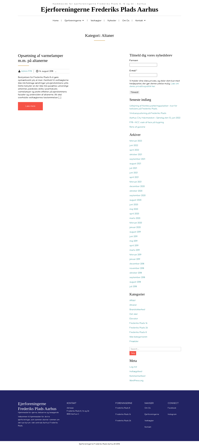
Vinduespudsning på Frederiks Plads (147, 113)
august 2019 (135, 232)
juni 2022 (133, 145)
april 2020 (134, 214)
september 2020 (137, 195)
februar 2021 (135, 182)
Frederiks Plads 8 (138, 332)
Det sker (133, 314)
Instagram (172, 414)
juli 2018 (133, 286)
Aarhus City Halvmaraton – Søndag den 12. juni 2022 (154, 118)
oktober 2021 (135, 155)
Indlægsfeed (135, 371)
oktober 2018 (135, 273)
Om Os (125, 21)
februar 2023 (135, 141)
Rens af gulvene (137, 127)
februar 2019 (135, 255)
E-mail (133, 71)
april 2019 (133, 246)
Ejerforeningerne (73, 21)
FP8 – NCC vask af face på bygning (146, 122)
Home (56, 21)
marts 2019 (134, 250)
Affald (132, 300)
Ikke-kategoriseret (138, 337)
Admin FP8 (26, 71)
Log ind (133, 367)
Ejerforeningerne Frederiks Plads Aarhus (99, 9)
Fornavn (133, 60)
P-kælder (133, 341)
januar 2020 (135, 227)
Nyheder (112, 21)
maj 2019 (133, 241)
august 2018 (135, 282)
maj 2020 (133, 209)
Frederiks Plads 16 (138, 323)
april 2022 (134, 150)
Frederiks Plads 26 (138, 328)
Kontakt (139, 21)
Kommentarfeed (137, 376)
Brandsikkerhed (137, 310)
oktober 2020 (135, 191)
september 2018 (137, 277)
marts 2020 (134, 218)
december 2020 (137, 186)
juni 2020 (133, 205)
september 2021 (137, 159)
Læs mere (30, 106)
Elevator (133, 319)
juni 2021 (133, 173)
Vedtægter (96, 21)
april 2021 (134, 177)
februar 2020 (135, 223)
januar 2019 (134, 259)
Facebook (172, 408)
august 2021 (135, 164)
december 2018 (136, 264)
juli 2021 (133, 168)
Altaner (64, 71)
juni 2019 (133, 236)
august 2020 (135, 200)
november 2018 (136, 268)
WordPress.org (136, 381)
